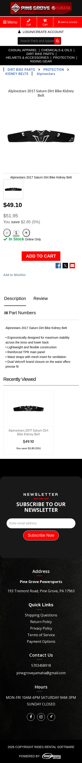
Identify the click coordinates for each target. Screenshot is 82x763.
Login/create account (41, 32)
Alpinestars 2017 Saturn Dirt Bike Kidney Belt (28, 432)
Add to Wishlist (14, 275)
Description (15, 298)
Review (40, 298)
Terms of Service (41, 635)
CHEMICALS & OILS (56, 50)
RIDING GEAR (41, 61)
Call (28, 22)
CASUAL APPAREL (23, 50)
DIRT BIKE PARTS (40, 54)
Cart (44, 22)
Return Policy (41, 622)
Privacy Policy (41, 628)
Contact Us (41, 655)
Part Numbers (20, 312)
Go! (56, 40)
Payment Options (41, 641)
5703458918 (41, 665)
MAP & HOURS (67, 22)
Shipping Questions (41, 615)
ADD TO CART (41, 256)
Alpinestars (46, 74)
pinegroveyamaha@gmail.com (41, 672)
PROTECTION (64, 57)
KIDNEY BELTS (16, 74)
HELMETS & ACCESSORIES (27, 57)
